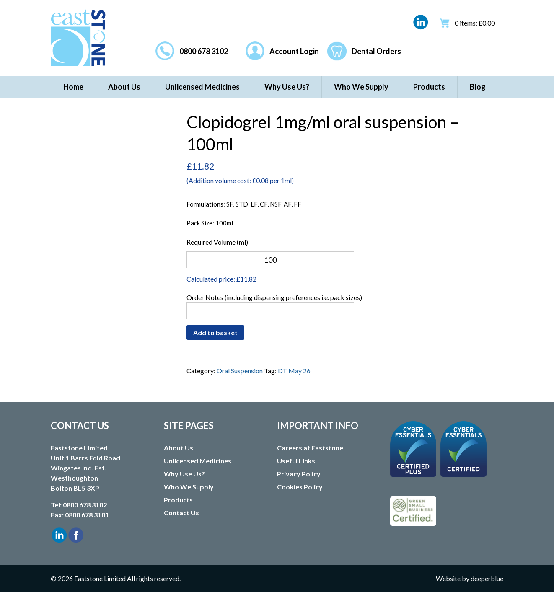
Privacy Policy (299, 474)
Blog (478, 86)
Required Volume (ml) (217, 242)
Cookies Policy (300, 487)
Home (73, 86)
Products (429, 86)
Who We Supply (361, 86)
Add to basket (215, 332)
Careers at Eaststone (310, 448)
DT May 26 (294, 371)
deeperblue (487, 578)
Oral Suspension (240, 371)
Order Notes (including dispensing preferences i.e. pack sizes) (274, 297)
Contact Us (181, 513)
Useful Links (296, 461)
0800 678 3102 (203, 51)
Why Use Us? (286, 86)
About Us (124, 86)
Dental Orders (376, 51)
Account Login (294, 51)
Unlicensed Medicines (202, 86)
